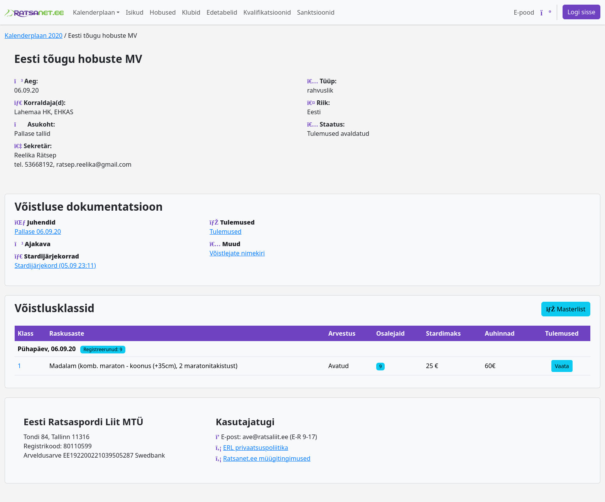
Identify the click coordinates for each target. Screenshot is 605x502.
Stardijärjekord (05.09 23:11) (55, 265)
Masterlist (566, 309)
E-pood (524, 12)
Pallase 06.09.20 (38, 231)
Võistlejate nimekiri (237, 253)
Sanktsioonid (316, 12)
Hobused (163, 12)
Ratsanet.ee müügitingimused (266, 458)
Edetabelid (221, 12)
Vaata (562, 366)
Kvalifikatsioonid (267, 12)
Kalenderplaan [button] (94, 12)
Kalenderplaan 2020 (34, 35)
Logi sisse (581, 12)
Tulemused (226, 231)
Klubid (191, 12)
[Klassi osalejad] (380, 366)
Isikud (135, 12)
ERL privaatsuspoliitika (255, 447)
